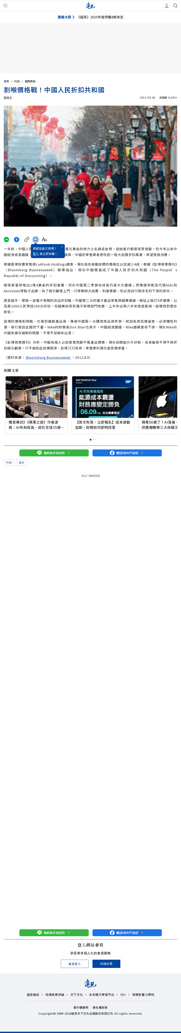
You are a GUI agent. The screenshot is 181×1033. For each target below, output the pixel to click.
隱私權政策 (100, 1007)
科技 (19, 81)
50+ (123, 994)
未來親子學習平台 (101, 994)
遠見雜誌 (33, 994)
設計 (21, 462)
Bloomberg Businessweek (48, 357)
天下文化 (76, 994)
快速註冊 (106, 963)
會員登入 (74, 964)
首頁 (8, 81)
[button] (172, 396)
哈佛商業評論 (54, 994)
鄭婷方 (8, 97)
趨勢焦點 (30, 81)
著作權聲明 (80, 1007)
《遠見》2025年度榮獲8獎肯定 (100, 16)
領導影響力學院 (143, 994)
